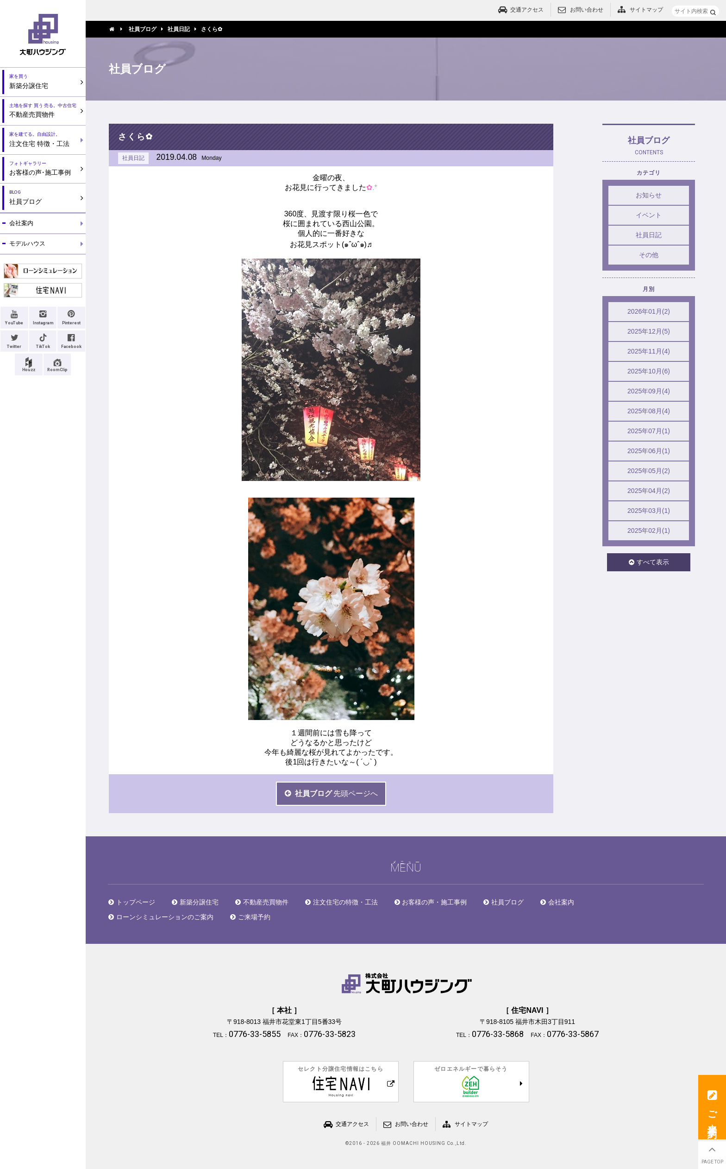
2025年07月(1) (648, 431)
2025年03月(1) (648, 510)
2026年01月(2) (648, 311)
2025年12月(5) (648, 331)
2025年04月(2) (648, 490)
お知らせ (649, 195)
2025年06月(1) (648, 451)
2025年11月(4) (648, 351)
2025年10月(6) (648, 371)
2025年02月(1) (648, 530)
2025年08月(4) (648, 411)
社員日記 (649, 235)
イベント (649, 215)
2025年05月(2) (648, 470)
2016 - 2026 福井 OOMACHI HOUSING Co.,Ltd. (408, 1143)
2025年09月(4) (648, 391)
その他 (648, 255)
